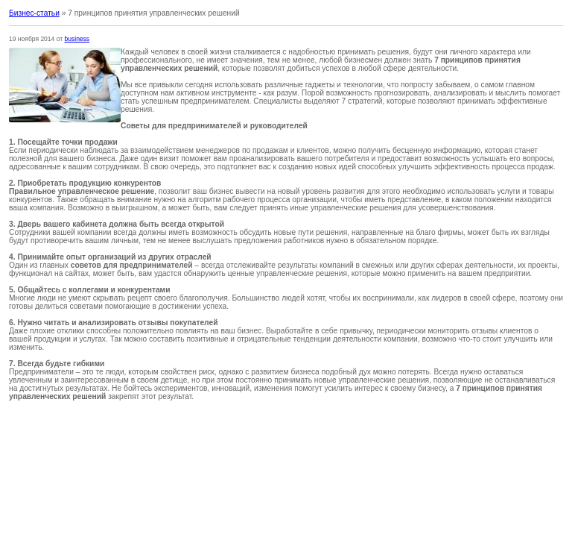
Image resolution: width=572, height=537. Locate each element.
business (77, 39)
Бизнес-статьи (34, 13)
